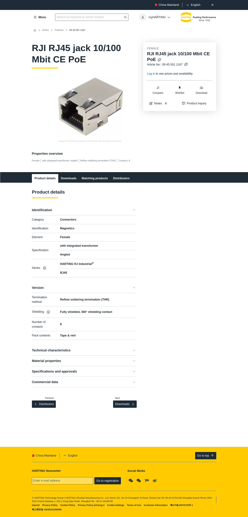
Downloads (68, 178)
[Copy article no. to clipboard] (185, 65)
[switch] (158, 88)
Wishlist (179, 90)
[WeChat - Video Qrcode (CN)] (138, 480)
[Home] (35, 30)
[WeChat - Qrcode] (130, 480)
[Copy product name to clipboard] (159, 60)
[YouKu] (146, 480)
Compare (158, 90)
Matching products (95, 178)
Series (45, 30)
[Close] (212, 5)
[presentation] (193, 5)
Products (59, 30)
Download (201, 90)
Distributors (121, 178)
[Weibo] (155, 480)
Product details (45, 178)
